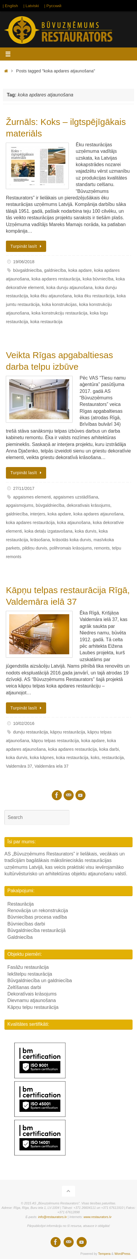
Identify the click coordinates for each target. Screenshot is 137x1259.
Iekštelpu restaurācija (29, 974)
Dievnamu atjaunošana (31, 1000)
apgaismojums (19, 505)
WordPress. (123, 1253)
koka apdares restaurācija (55, 279)
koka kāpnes (42, 757)
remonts (101, 548)
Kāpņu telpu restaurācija (33, 1007)
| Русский (53, 6)
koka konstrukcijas (59, 304)
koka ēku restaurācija (94, 295)
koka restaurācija (46, 321)
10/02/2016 (23, 723)
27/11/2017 (23, 488)
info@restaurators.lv (52, 1217)
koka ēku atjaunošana (51, 295)
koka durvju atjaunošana (69, 287)
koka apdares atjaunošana (98, 514)
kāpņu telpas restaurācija (55, 740)
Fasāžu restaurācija (28, 967)
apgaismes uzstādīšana (75, 497)
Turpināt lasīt (27, 246)
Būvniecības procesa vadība (37, 917)
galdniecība (55, 270)
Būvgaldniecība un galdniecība (39, 980)
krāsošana (40, 539)
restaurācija (113, 757)
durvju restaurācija (30, 732)
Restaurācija (20, 903)
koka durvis (85, 531)
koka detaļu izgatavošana (48, 531)
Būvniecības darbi (26, 923)
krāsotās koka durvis (71, 539)
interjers (37, 514)
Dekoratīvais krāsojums (32, 993)
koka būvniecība (98, 279)
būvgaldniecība (27, 270)
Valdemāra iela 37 (52, 766)
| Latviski (31, 6)
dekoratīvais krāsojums (88, 505)
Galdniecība (20, 937)
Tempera (104, 1253)
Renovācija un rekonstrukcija (37, 910)
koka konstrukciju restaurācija (59, 313)
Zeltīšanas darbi (24, 987)
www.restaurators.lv (98, 1217)
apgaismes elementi (32, 497)
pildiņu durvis (34, 548)
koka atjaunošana (74, 522)
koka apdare (80, 270)
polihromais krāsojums (70, 548)
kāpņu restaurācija (67, 732)
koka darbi (109, 749)
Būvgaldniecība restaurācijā (36, 930)
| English (10, 6)
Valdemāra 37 (19, 766)
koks (95, 757)
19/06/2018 (23, 261)
